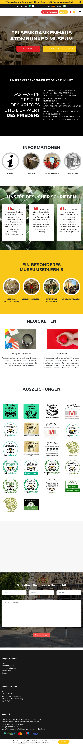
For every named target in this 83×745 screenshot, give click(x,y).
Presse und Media (9, 668)
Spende (63, 12)
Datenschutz (7, 694)
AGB (3, 691)
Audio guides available (20, 354)
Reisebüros (6, 671)
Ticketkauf (28, 49)
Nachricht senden (41, 635)
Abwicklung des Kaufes (11, 696)
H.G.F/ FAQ (6, 701)
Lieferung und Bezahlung (12, 699)
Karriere (5, 673)
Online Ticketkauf (50, 12)
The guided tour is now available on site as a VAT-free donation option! (39, 2)
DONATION (62, 354)
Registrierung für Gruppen (59, 49)
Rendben (63, 742)
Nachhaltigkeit (8, 666)
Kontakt (5, 663)
